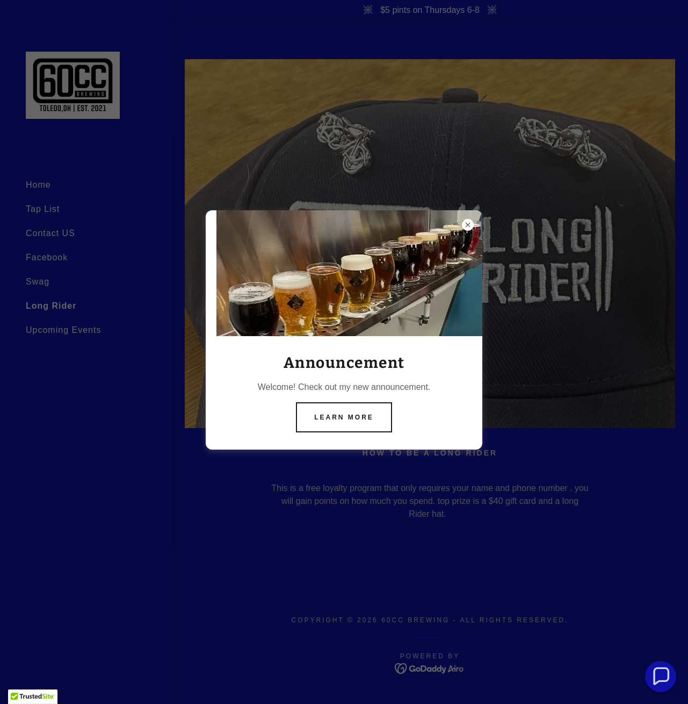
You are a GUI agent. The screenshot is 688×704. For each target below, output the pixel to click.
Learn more (344, 417)
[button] (661, 677)
